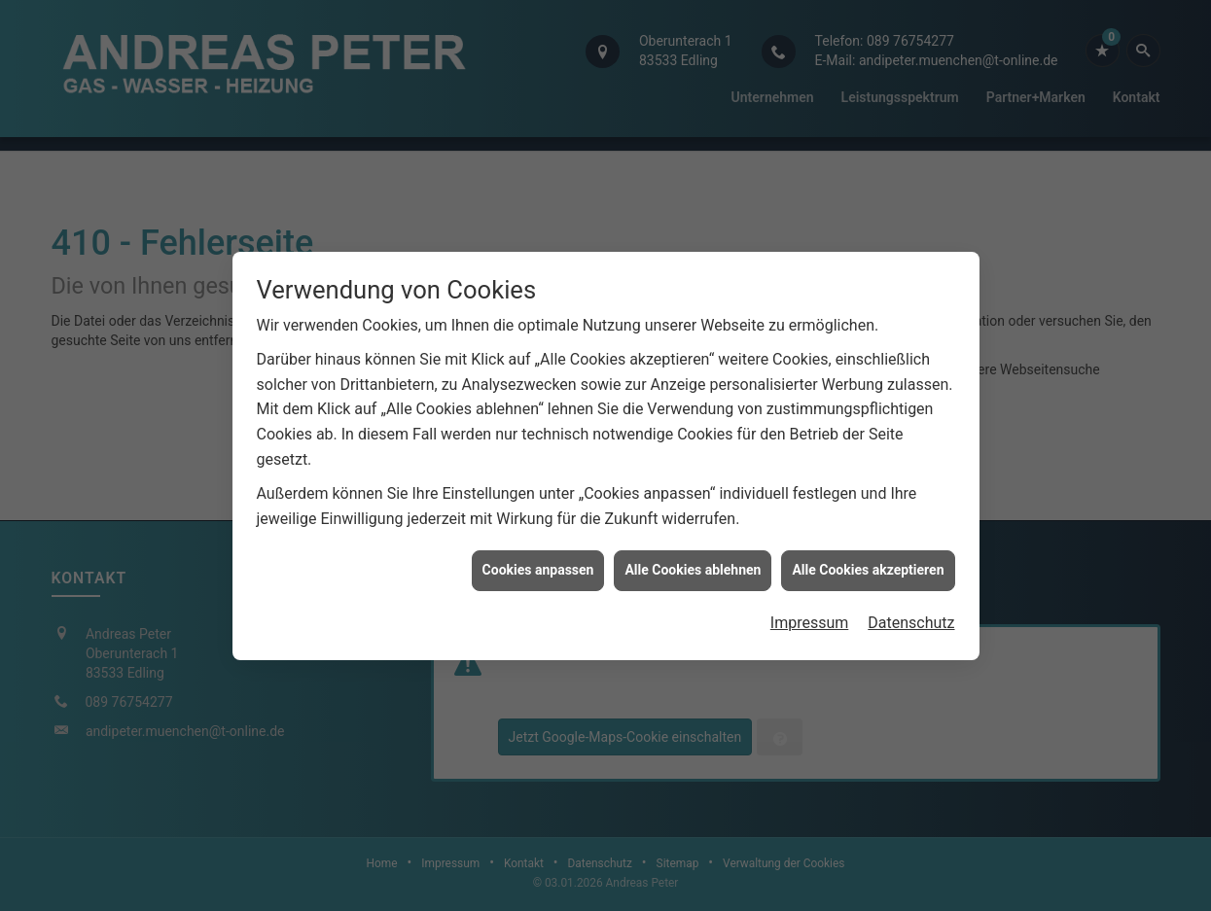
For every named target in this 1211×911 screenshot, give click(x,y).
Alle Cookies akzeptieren (868, 568)
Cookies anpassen (538, 568)
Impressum (809, 620)
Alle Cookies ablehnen (692, 568)
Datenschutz (911, 620)
